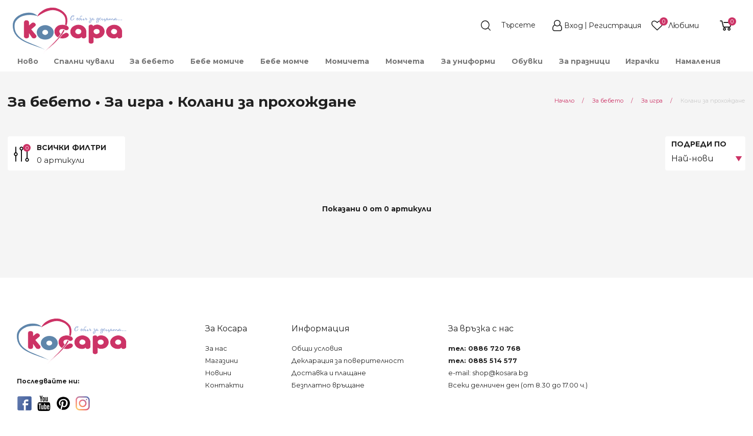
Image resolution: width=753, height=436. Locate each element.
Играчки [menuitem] (642, 61)
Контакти (224, 385)
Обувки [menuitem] (527, 61)
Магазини (221, 361)
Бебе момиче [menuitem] (217, 61)
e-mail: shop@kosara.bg (488, 373)
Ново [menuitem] (27, 61)
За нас (216, 348)
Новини (218, 373)
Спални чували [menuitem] (84, 61)
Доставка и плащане (329, 373)
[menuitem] (735, 66)
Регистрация (615, 25)
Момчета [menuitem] (404, 61)
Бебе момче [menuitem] (284, 61)
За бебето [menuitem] (152, 61)
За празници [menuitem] (584, 61)
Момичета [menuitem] (347, 61)
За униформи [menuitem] (468, 61)
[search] (513, 25)
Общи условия (317, 348)
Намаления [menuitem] (697, 61)
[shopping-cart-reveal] (722, 25)
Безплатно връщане (328, 385)
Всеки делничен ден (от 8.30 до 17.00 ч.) (518, 385)
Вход (573, 25)
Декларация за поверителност (348, 361)
